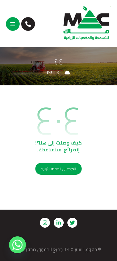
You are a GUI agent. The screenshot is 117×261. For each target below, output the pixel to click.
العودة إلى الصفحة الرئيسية (58, 169)
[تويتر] (72, 223)
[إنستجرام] (45, 223)
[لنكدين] (59, 223)
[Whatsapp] (17, 244)
